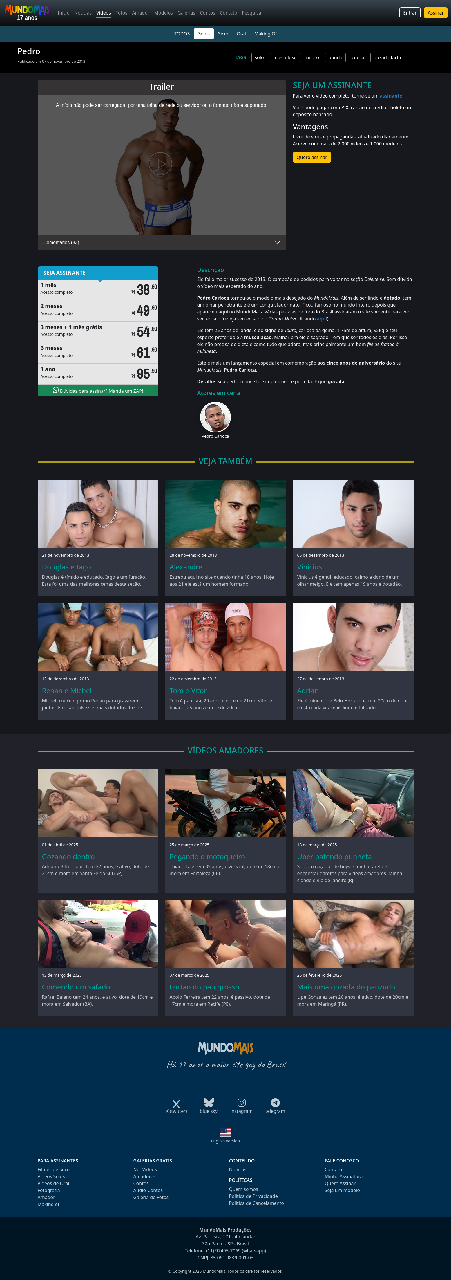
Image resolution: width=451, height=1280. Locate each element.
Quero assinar (312, 157)
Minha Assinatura (344, 1176)
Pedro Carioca (215, 436)
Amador (140, 13)
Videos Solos (51, 1176)
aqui (322, 319)
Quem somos (243, 1189)
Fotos (121, 13)
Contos (207, 13)
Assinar (436, 13)
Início (64, 13)
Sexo (223, 33)
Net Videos (145, 1169)
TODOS (182, 33)
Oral (241, 33)
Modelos (163, 13)
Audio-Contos (148, 1190)
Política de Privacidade (253, 1196)
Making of (48, 1204)
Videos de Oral (53, 1183)
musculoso (285, 57)
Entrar (409, 13)
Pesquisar (252, 13)
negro (312, 57)
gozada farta (387, 57)
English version (225, 1141)
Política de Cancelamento (256, 1203)
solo (259, 57)
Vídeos (103, 13)
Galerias (186, 13)
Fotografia (49, 1190)
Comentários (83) (61, 242)
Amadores (144, 1176)
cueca (358, 57)
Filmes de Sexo (54, 1169)
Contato (228, 13)
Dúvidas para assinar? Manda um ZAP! (98, 390)
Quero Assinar (340, 1183)
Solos (204, 33)
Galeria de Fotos (151, 1197)
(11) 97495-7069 (223, 1250)
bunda (335, 57)
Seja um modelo (342, 1190)
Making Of (265, 33)
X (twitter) (176, 1109)
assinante (391, 96)
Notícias (83, 13)
